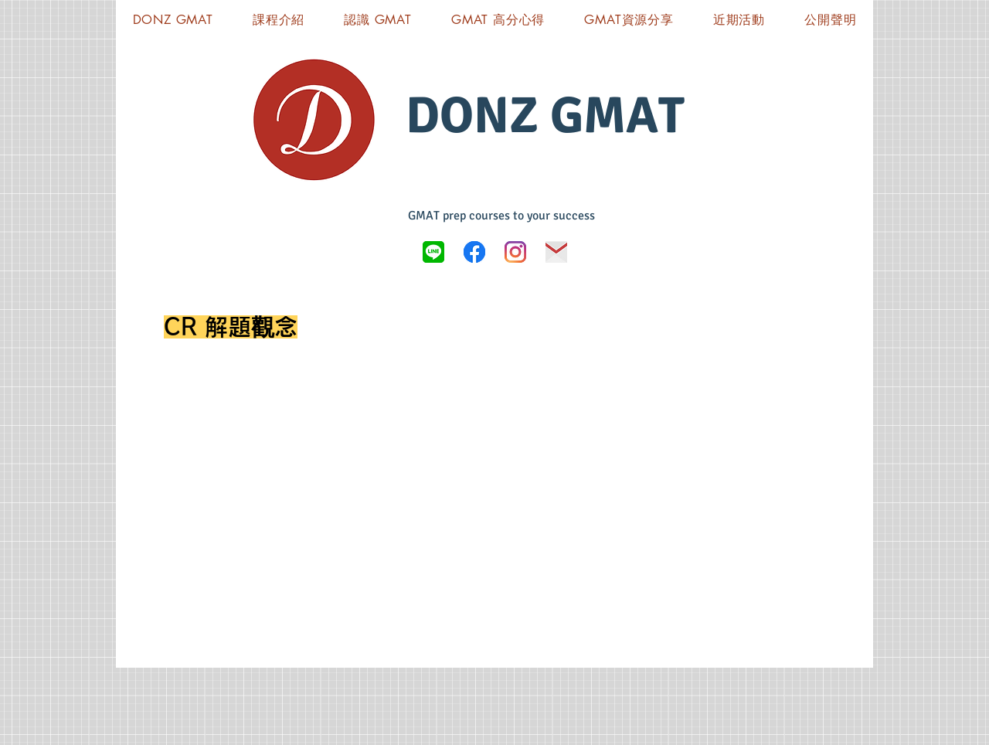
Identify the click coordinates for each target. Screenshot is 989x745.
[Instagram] (515, 252)
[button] (629, 19)
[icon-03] (556, 252)
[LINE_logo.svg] (433, 252)
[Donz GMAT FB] (474, 252)
